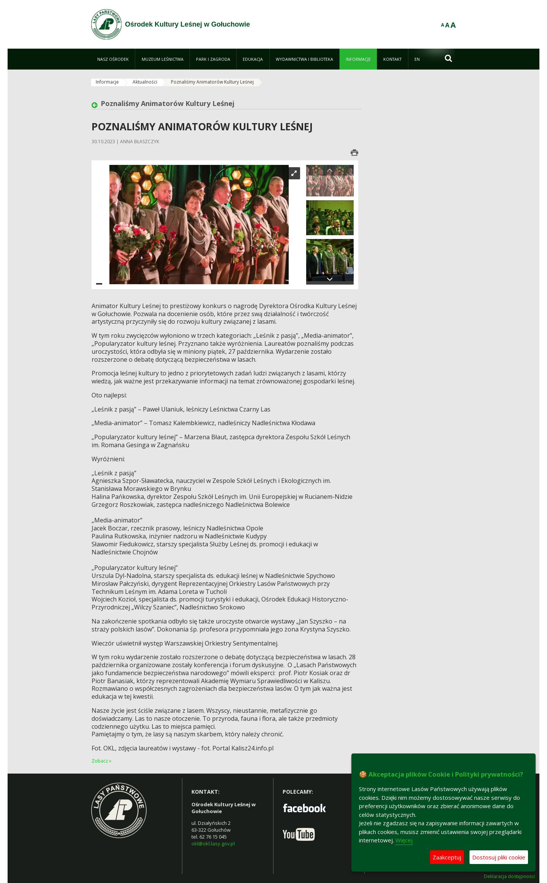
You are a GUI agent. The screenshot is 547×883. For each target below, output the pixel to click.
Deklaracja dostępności (509, 876)
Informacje (107, 82)
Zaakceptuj (447, 857)
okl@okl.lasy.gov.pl (213, 843)
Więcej (404, 840)
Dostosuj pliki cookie (498, 857)
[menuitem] (113, 59)
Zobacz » (101, 761)
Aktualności (145, 82)
